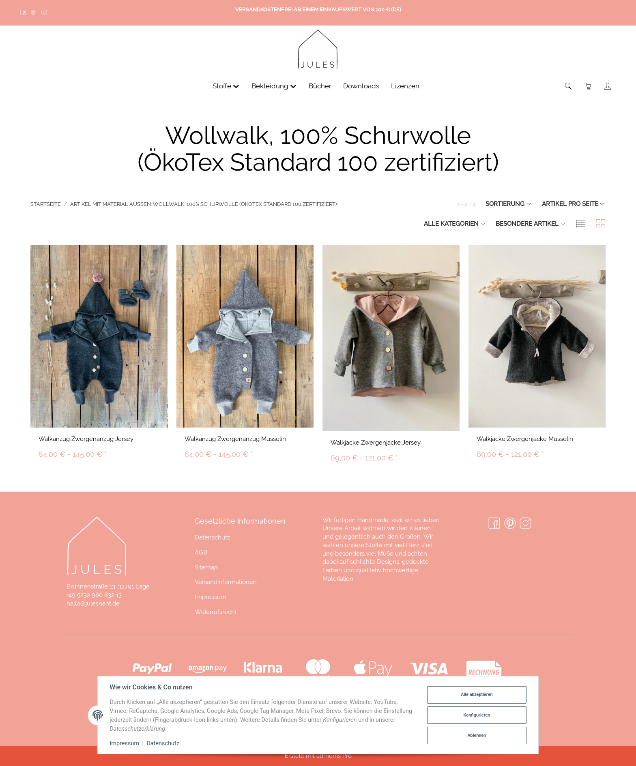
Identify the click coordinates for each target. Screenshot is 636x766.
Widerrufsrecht (216, 611)
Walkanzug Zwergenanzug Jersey (86, 438)
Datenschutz (212, 537)
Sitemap (206, 567)
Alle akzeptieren (476, 694)
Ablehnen (476, 735)
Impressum (210, 596)
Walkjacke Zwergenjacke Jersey (376, 442)
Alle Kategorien (455, 223)
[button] (581, 223)
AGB (201, 552)
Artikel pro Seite (574, 203)
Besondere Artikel (531, 223)
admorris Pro (334, 755)
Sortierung (509, 203)
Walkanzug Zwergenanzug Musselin (235, 438)
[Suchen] (568, 86)
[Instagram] (525, 524)
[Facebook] (494, 524)
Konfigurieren (476, 715)
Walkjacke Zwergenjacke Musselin (525, 438)
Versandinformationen (226, 581)
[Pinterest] (510, 524)
